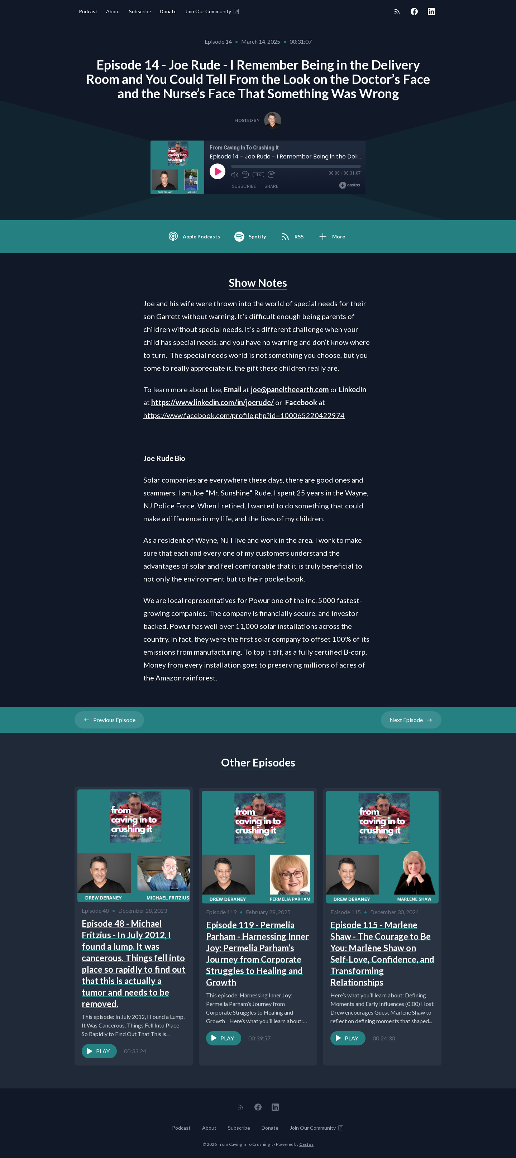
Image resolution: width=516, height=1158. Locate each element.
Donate (168, 11)
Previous (109, 720)
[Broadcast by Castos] (349, 185)
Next (411, 720)
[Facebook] (414, 11)
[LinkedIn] (431, 11)
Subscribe (140, 11)
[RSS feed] (397, 11)
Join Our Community (212, 11)
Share (271, 186)
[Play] (217, 171)
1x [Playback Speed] (258, 174)
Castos (306, 1143)
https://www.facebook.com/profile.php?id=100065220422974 (244, 415)
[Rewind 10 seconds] (245, 174)
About (113, 11)
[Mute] (234, 174)
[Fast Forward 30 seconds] (271, 174)
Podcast (88, 11)
